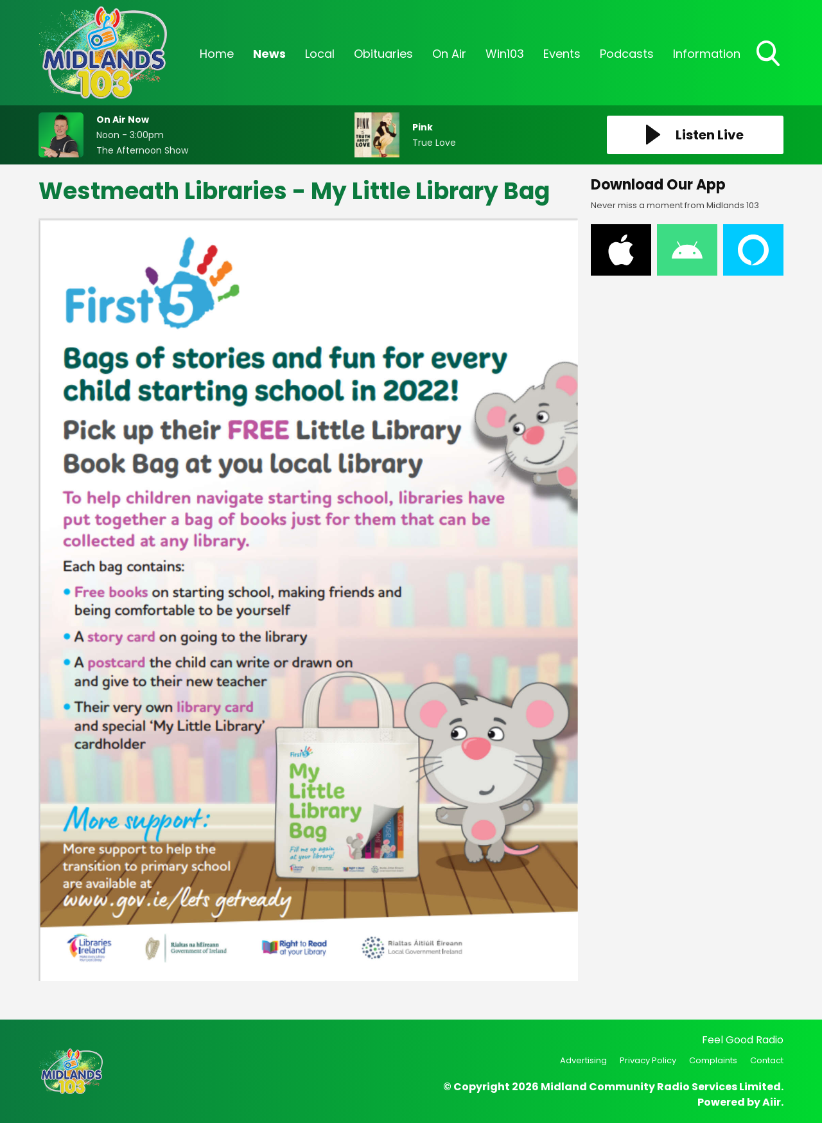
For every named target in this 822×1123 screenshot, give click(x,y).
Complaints (713, 1060)
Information (706, 54)
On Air (449, 54)
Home (217, 54)
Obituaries (383, 54)
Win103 (504, 54)
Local (320, 54)
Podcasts (627, 54)
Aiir (771, 1102)
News (269, 54)
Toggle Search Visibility (769, 54)
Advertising (583, 1060)
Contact (766, 1060)
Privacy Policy (648, 1060)
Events (562, 54)
